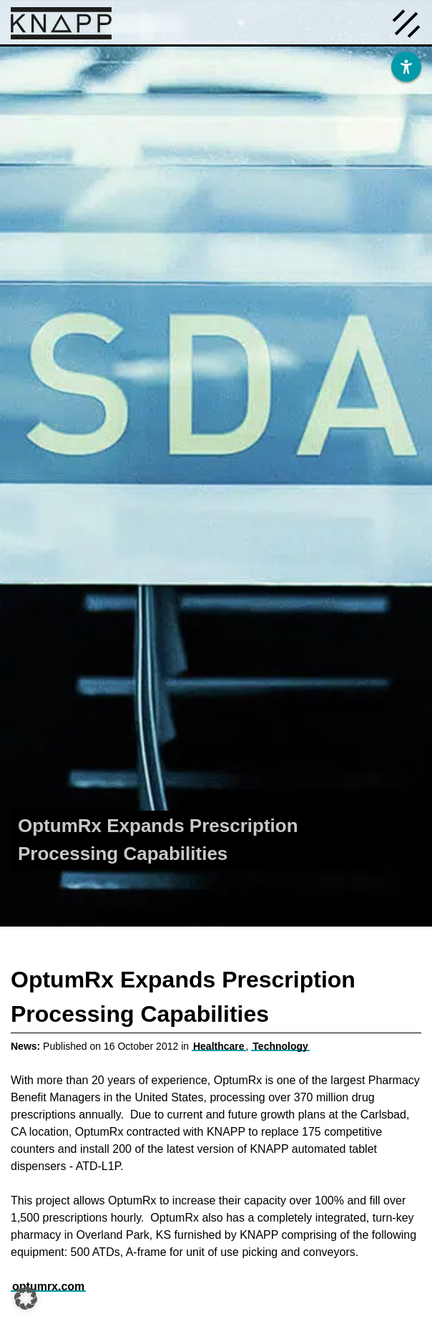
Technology (280, 1046)
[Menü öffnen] (406, 22)
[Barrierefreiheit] (406, 67)
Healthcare (219, 1046)
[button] (25, 1298)
